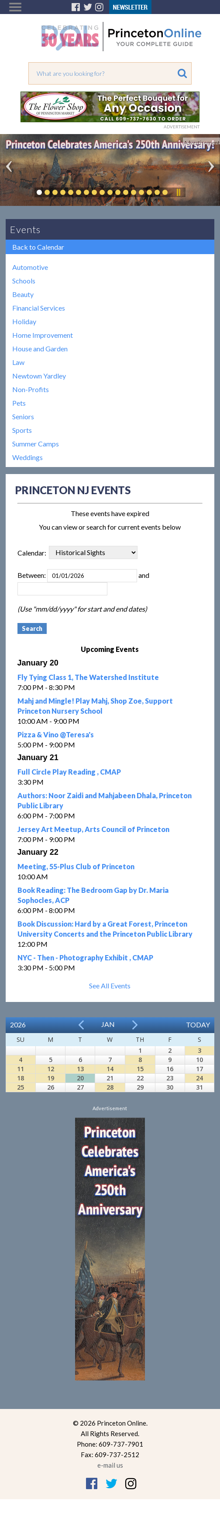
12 (50, 1069)
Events (25, 229)
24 (199, 1078)
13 (80, 1069)
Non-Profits (30, 389)
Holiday (24, 321)
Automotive (30, 267)
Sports (22, 430)
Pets (19, 403)
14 (110, 1069)
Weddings (27, 457)
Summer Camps (35, 443)
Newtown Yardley (39, 376)
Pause (178, 192)
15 (140, 1069)
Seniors (23, 416)
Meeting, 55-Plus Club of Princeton (75, 866)
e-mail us (110, 1465)
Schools (23, 280)
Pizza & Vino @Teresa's (55, 734)
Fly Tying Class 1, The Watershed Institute (88, 677)
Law (18, 362)
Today (198, 1024)
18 (20, 1078)
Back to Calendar (38, 247)
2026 (18, 1024)
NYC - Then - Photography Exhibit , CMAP (85, 957)
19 (50, 1078)
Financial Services (38, 308)
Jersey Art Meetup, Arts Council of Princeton (93, 829)
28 (110, 1087)
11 (20, 1069)
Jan (108, 1024)
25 (20, 1087)
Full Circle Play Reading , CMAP (69, 772)
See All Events (110, 985)
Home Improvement (42, 335)
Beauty (23, 294)
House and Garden (40, 348)
